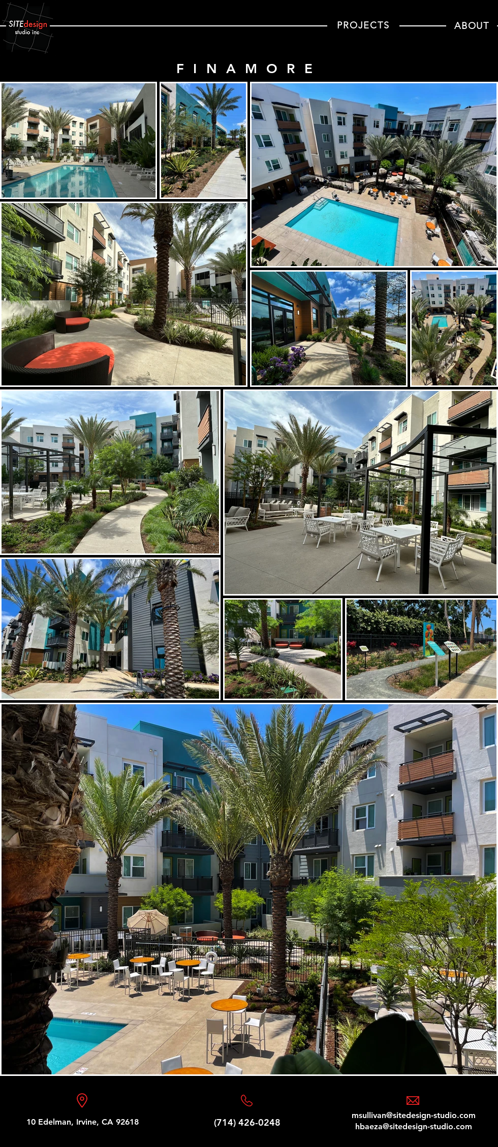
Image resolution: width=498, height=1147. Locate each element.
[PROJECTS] (363, 26)
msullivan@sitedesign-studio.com (414, 1115)
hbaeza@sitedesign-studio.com (413, 1126)
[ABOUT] (471, 26)
